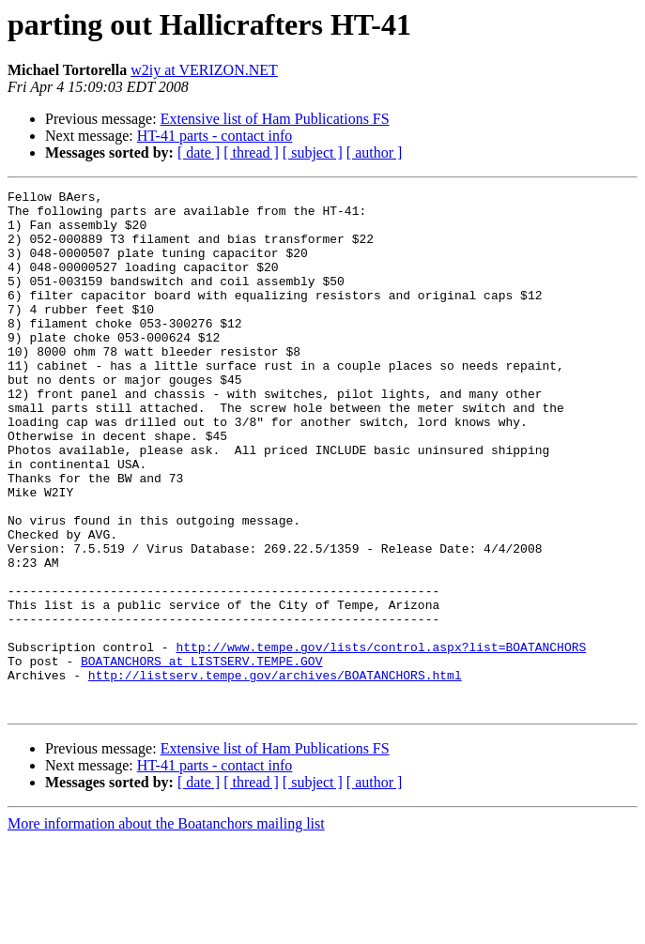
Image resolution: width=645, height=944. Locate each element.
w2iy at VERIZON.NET (204, 70)
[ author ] (374, 152)
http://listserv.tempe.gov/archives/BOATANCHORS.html (275, 773)
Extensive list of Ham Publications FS (275, 119)
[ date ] (198, 152)
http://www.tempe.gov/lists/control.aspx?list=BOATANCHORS (381, 739)
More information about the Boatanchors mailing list (166, 928)
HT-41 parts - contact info (215, 136)
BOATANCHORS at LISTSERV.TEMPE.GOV (201, 756)
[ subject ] (313, 152)
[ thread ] (251, 152)
